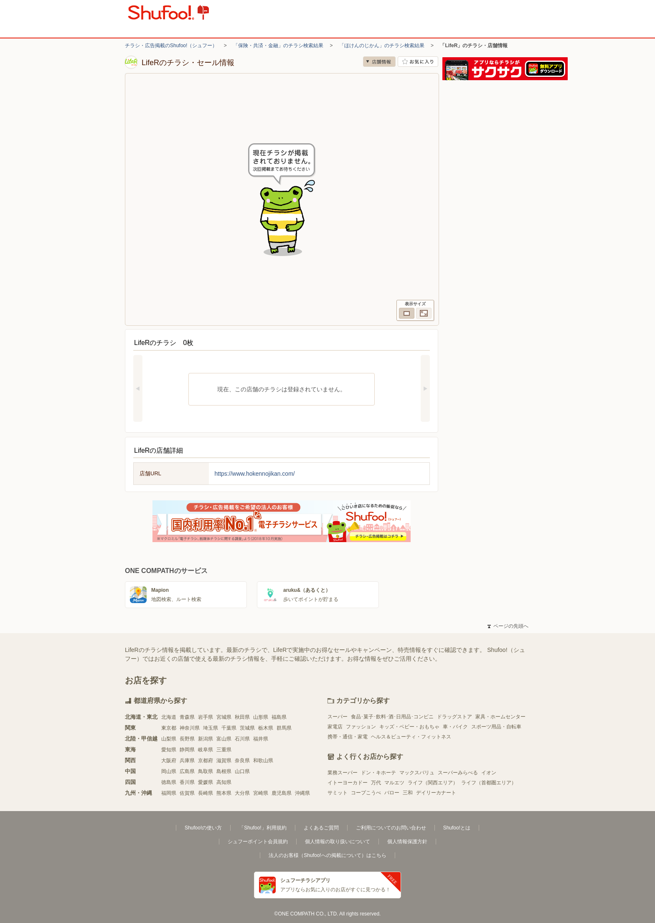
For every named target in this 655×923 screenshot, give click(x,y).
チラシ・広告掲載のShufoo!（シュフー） (171, 45)
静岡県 (187, 750)
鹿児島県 (282, 793)
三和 (408, 793)
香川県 (187, 782)
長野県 (187, 739)
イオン (488, 773)
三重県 (223, 750)
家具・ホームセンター (500, 717)
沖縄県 (302, 793)
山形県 (260, 717)
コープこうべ (366, 793)
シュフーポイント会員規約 (258, 841)
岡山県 (168, 771)
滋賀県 (223, 760)
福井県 (260, 739)
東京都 (168, 728)
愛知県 (168, 750)
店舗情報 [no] (379, 61)
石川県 (242, 739)
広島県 (187, 771)
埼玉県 (210, 728)
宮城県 (223, 717)
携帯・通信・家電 (348, 737)
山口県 (242, 771)
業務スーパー (343, 773)
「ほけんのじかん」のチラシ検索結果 (381, 45)
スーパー (338, 717)
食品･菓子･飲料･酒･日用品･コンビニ (392, 717)
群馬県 (284, 728)
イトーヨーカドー (348, 783)
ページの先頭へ (507, 626)
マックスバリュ (416, 773)
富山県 (223, 739)
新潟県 (205, 739)
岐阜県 (205, 750)
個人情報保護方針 (407, 841)
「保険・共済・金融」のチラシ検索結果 (278, 45)
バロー (391, 793)
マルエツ (394, 783)
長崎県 (205, 793)
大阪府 (168, 760)
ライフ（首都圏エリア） (488, 783)
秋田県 (242, 717)
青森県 (187, 717)
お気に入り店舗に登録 (418, 61)
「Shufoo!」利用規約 (262, 828)
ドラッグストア (454, 717)
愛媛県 (205, 782)
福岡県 (168, 793)
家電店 (335, 727)
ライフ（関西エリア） (433, 783)
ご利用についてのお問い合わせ (391, 828)
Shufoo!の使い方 (203, 828)
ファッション (361, 727)
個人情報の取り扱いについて (337, 841)
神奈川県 (190, 728)
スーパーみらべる (458, 773)
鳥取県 (205, 771)
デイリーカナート (436, 793)
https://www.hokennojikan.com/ (255, 473)
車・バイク (455, 727)
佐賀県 (187, 793)
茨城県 (247, 728)
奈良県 (242, 760)
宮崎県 (260, 793)
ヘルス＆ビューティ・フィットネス (411, 737)
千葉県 (228, 728)
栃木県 (265, 728)
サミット (338, 793)
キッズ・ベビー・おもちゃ (409, 727)
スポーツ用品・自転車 (496, 727)
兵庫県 (187, 760)
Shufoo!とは (456, 828)
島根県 (223, 771)
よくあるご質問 (321, 828)
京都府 (205, 760)
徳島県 (168, 782)
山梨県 (168, 739)
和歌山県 (263, 760)
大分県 (242, 793)
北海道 (168, 717)
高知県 (223, 782)
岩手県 (205, 717)
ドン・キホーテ (378, 773)
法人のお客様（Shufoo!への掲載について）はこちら (327, 855)
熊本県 (223, 793)
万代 (376, 783)
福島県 (279, 717)
